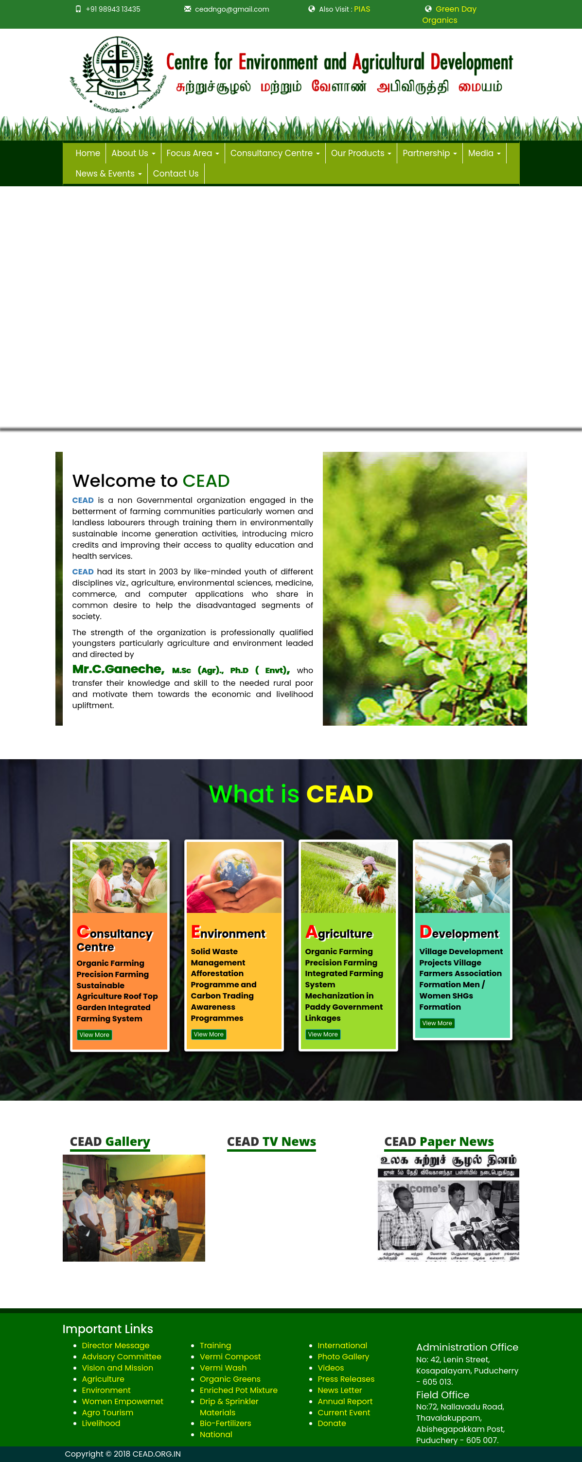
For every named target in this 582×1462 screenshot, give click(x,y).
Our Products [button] (361, 153)
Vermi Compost (230, 1356)
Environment (106, 1390)
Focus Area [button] (193, 153)
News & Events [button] (109, 173)
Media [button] (484, 153)
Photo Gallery (344, 1356)
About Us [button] (133, 153)
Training (215, 1345)
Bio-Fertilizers (225, 1423)
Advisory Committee (121, 1356)
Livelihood (101, 1423)
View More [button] (94, 1035)
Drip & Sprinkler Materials (229, 1407)
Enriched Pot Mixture (239, 1390)
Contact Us (176, 173)
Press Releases (346, 1379)
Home (88, 153)
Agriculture (103, 1379)
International (343, 1345)
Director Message (116, 1345)
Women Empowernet (123, 1401)
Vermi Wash (223, 1367)
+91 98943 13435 (113, 9)
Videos (331, 1367)
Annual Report (345, 1401)
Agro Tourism (108, 1412)
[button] (17, 307)
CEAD (83, 500)
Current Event (344, 1412)
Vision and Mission (118, 1367)
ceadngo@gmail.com (232, 9)
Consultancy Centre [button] (275, 153)
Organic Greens (230, 1379)
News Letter (340, 1390)
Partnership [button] (430, 153)
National (216, 1434)
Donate (332, 1423)
